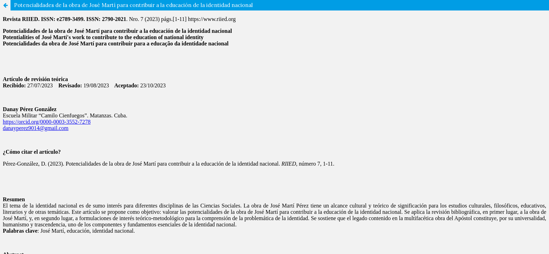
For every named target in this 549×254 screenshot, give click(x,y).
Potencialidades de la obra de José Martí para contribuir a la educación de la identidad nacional (133, 5)
